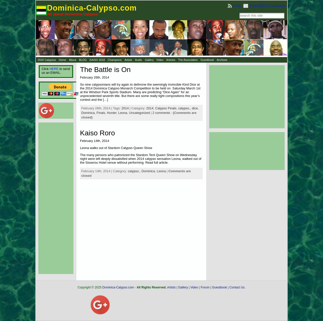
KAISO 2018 (97, 59)
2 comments (161, 113)
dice (195, 108)
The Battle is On (105, 69)
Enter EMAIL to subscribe (267, 6)
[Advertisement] (53, 198)
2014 (125, 108)
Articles (170, 59)
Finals (100, 113)
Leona (122, 113)
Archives (222, 59)
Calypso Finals (165, 108)
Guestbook (207, 59)
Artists (128, 59)
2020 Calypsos (47, 59)
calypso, (184, 108)
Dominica (88, 113)
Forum (205, 287)
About (72, 59)
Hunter (112, 113)
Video (160, 59)
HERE (54, 69)
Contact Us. (237, 287)
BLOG (83, 59)
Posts (237, 6)
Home (62, 59)
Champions (115, 59)
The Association (188, 59)
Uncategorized (139, 113)
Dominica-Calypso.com (92, 8)
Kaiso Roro (97, 133)
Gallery (149, 59)
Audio (138, 59)
